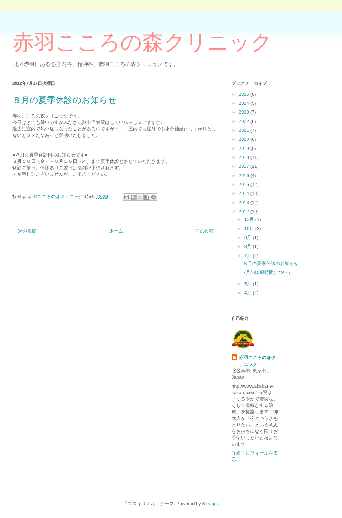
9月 (248, 237)
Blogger (210, 503)
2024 (244, 103)
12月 (249, 219)
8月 (248, 246)
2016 (244, 175)
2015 (244, 184)
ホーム (116, 231)
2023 (244, 112)
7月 (248, 255)
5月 (248, 283)
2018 (244, 157)
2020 (244, 139)
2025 (244, 94)
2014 (244, 193)
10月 (249, 228)
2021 (244, 130)
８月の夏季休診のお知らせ (271, 263)
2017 (244, 166)
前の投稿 (204, 231)
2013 (244, 202)
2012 (244, 211)
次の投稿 (27, 231)
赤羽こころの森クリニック (142, 42)
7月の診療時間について (267, 272)
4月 (248, 292)
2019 (244, 148)
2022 (244, 121)
